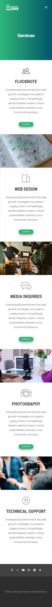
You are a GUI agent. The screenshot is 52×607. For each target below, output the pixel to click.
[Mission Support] (12, 7)
